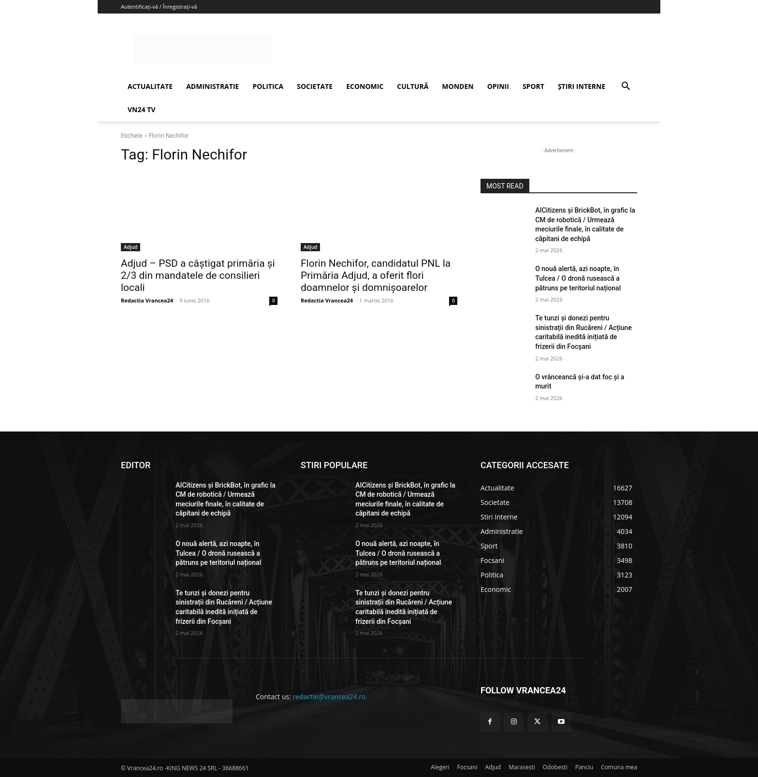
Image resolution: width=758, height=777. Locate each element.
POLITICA (267, 86)
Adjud (130, 247)
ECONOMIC (364, 86)
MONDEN (457, 86)
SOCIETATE (315, 86)
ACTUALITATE (150, 86)
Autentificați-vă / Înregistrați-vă (159, 6)
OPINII (498, 86)
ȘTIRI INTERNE (581, 86)
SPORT (533, 86)
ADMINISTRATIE (212, 86)
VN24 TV (141, 109)
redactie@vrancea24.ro (329, 696)
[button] (625, 87)
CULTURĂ (412, 86)
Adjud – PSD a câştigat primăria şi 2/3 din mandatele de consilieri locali (198, 275)
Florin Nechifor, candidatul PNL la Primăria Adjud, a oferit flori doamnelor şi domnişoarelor (376, 275)
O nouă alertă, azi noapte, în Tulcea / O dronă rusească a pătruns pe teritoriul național (578, 278)
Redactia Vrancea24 (147, 300)
